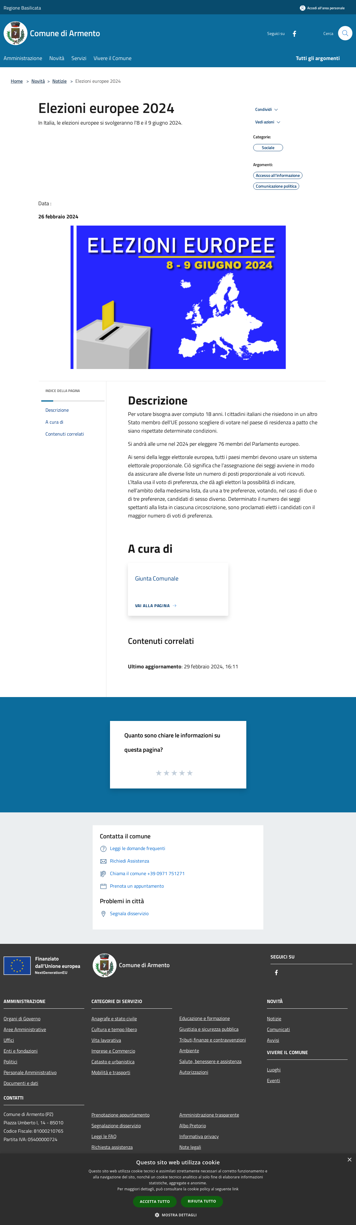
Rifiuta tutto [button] (202, 1201)
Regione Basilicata (22, 7)
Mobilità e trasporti (110, 1072)
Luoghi (274, 1069)
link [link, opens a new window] (235, 1189)
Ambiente (189, 1050)
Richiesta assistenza (112, 1147)
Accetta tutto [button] (155, 1201)
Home (17, 81)
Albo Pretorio (192, 1125)
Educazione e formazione (204, 1018)
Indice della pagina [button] (62, 390)
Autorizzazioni (193, 1072)
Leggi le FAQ (104, 1136)
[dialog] (178, 1189)
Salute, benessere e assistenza (210, 1061)
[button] (178, 1215)
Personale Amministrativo (30, 1072)
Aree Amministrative (25, 1029)
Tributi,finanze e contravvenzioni (212, 1039)
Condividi (267, 109)
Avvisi (273, 1040)
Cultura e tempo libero (114, 1029)
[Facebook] (292, 33)
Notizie (59, 81)
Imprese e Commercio (113, 1050)
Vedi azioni (268, 122)
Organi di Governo (22, 1018)
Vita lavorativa (106, 1040)
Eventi (273, 1080)
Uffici (9, 1040)
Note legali (190, 1147)
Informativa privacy (199, 1136)
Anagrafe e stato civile (114, 1018)
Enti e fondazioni (21, 1050)
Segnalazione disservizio (116, 1125)
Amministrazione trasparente (209, 1114)
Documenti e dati (21, 1083)
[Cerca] (345, 33)
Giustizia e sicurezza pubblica (209, 1029)
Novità (38, 81)
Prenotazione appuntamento (120, 1114)
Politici (10, 1061)
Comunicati (278, 1029)
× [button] (349, 1160)
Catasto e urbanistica (113, 1061)
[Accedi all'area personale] (322, 8)
